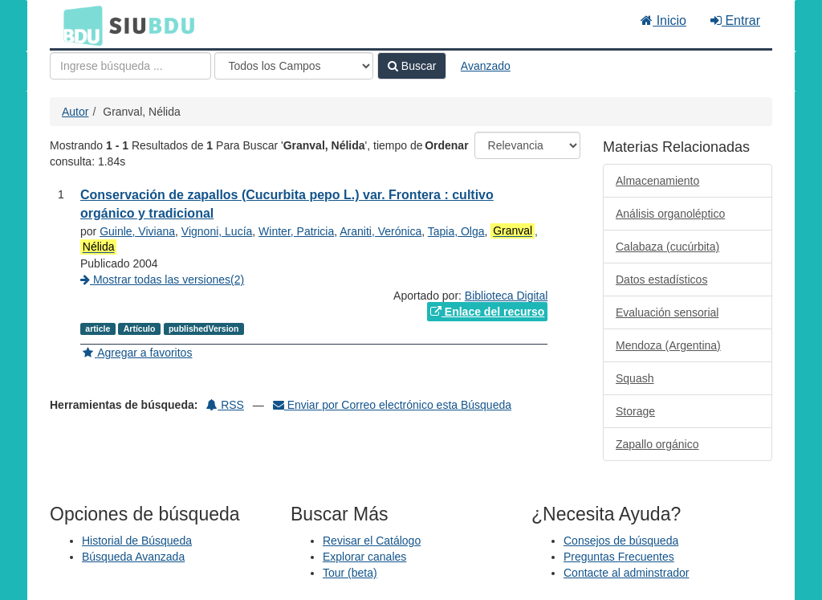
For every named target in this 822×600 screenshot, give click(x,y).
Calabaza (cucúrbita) (667, 246)
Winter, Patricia (296, 231)
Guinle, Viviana (137, 231)
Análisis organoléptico (670, 213)
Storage (635, 411)
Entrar (735, 20)
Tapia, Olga (456, 231)
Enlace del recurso (487, 311)
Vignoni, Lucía (216, 231)
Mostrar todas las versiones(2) (162, 279)
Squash (634, 378)
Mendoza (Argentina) (668, 345)
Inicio (663, 20)
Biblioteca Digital (506, 295)
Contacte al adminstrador (626, 572)
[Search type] (293, 66)
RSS (225, 404)
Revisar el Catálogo (372, 540)
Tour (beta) (350, 572)
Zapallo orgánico (657, 444)
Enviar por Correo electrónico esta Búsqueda (392, 404)
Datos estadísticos (661, 279)
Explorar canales (364, 556)
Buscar (412, 65)
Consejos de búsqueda (621, 540)
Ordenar (446, 145)
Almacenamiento (657, 180)
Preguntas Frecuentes (619, 556)
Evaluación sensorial (667, 312)
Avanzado (486, 65)
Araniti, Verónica (380, 231)
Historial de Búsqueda (137, 540)
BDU (79, 25)
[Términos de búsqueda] (130, 66)
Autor (75, 111)
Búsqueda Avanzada (133, 556)
